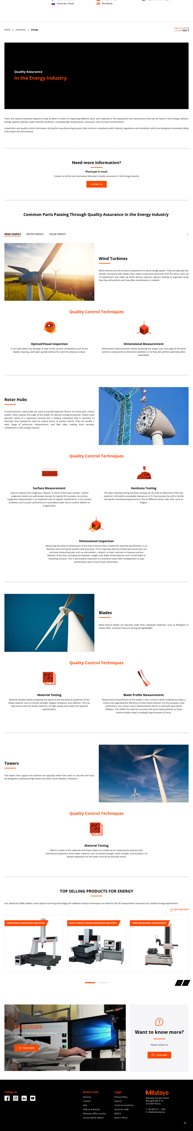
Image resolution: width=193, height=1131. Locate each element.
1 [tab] (90, 982)
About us (134, 17)
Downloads (162, 17)
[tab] (12, 234)
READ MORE (26, 1047)
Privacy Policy (121, 1097)
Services (102, 17)
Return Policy (120, 1117)
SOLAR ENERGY (57, 234)
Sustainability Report (93, 1117)
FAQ (85, 1105)
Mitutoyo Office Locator (94, 1113)
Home (7, 29)
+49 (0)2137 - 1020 (156, 1109)
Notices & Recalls (91, 1109)
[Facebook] (7, 1099)
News (147, 17)
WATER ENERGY (35, 234)
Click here (159, 1055)
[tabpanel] (34, 945)
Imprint (118, 1101)
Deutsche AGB (121, 1109)
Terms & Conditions (124, 1105)
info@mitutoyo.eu (156, 1112)
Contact (159, 6)
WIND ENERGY (12, 234)
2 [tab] (103, 982)
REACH (117, 1113)
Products (71, 17)
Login (186, 6)
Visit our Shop (179, 909)
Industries (87, 17)
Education (118, 17)
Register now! (173, 6)
